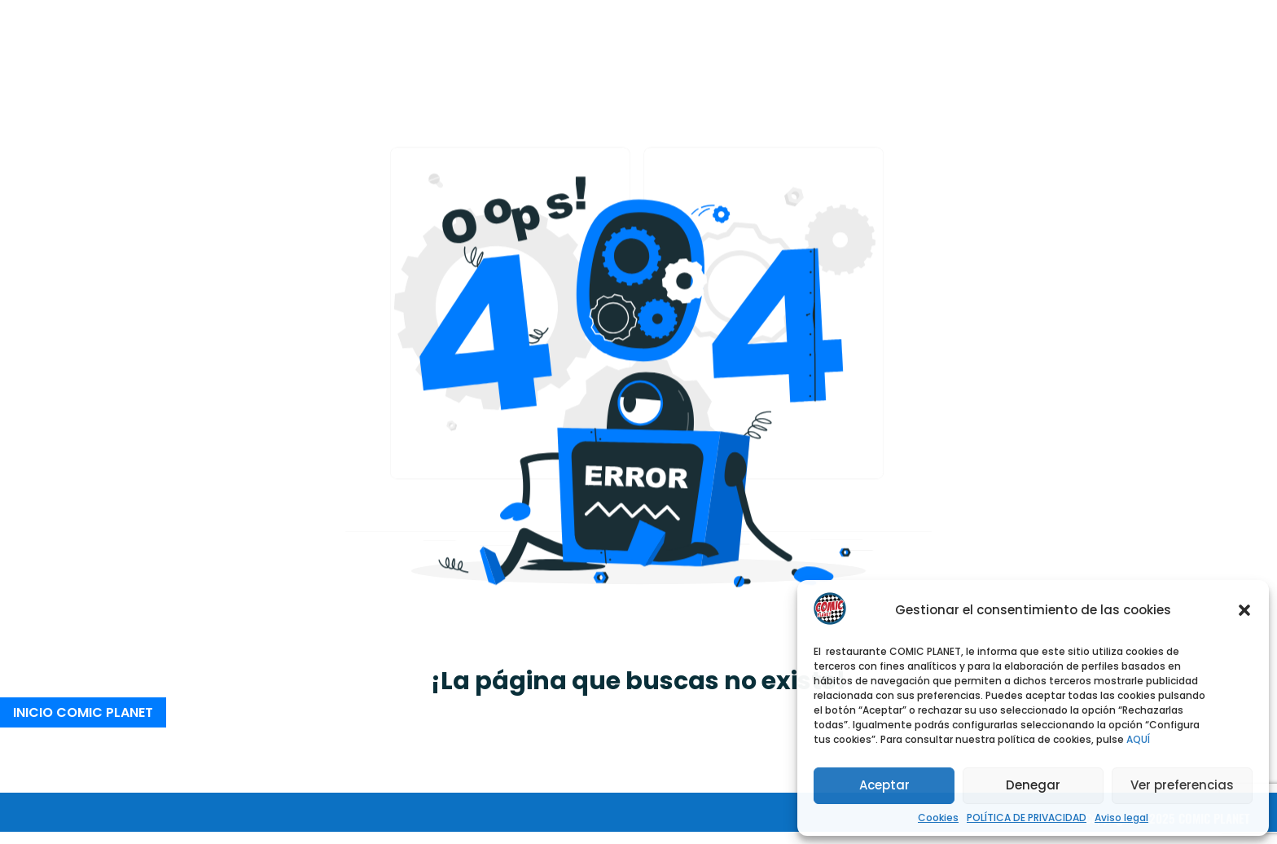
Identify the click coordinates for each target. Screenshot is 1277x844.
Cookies (938, 817)
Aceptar (884, 784)
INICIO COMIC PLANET (83, 712)
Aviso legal (1121, 817)
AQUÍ (1138, 739)
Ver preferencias (1182, 784)
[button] (1244, 610)
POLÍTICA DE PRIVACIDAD (1026, 817)
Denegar (1033, 784)
